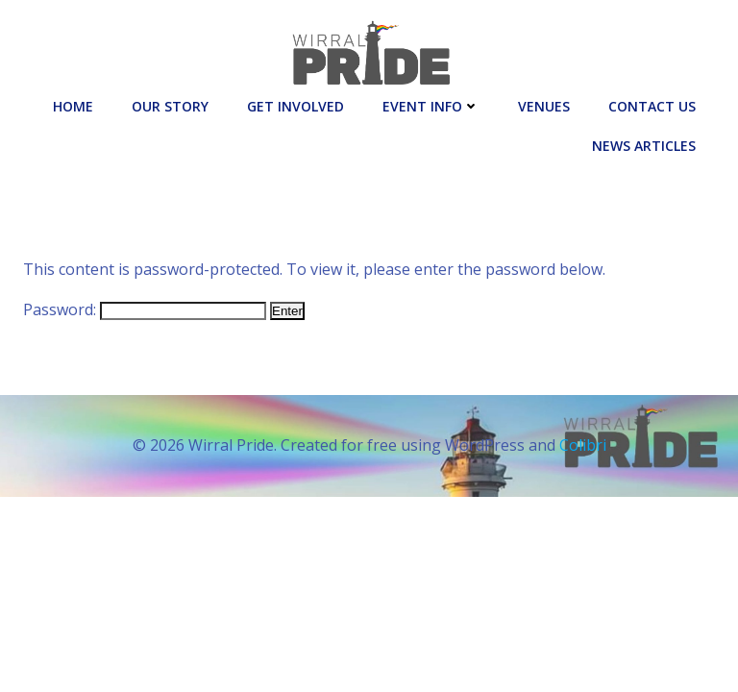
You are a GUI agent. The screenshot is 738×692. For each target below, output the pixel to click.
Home (73, 106)
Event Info (431, 106)
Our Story (170, 106)
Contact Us (652, 106)
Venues (544, 106)
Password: (144, 309)
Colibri (582, 445)
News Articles (644, 145)
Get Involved (295, 106)
